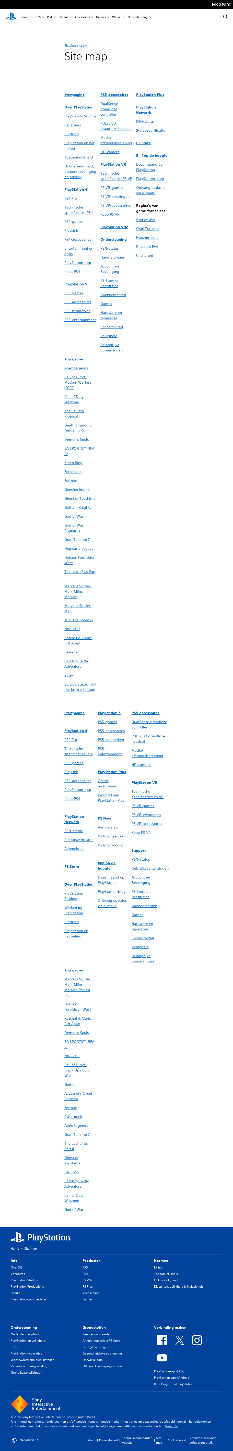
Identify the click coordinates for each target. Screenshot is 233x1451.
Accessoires (82, 17)
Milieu (158, 1267)
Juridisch (71, 134)
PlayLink (71, 230)
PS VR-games (111, 187)
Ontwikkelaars (93, 1360)
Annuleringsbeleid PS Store (102, 1340)
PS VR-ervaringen (115, 196)
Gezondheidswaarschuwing (102, 1353)
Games (24, 17)
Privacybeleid (108, 1440)
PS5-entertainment (80, 320)
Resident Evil (147, 246)
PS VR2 (87, 1280)
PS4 (49, 17)
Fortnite (70, 480)
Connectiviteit (111, 327)
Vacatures (72, 125)
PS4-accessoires (77, 239)
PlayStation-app (77, 262)
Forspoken (72, 471)
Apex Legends (76, 368)
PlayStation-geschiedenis (28, 1299)
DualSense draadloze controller (109, 109)
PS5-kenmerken (77, 311)
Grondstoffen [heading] (94, 1327)
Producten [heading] (92, 1260)
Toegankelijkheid (78, 157)
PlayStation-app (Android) (172, 1377)
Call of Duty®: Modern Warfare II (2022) (79, 382)
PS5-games (74, 293)
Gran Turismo (147, 228)
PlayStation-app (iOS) (169, 1371)
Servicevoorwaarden (97, 1334)
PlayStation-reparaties (26, 1353)
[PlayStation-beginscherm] (11, 17)
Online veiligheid (166, 1280)
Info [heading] (14, 1260)
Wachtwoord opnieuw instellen (32, 1360)
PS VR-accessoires (115, 205)
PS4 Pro (70, 198)
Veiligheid (109, 336)
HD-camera (110, 152)
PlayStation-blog (150, 178)
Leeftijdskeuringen (96, 1347)
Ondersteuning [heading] (24, 1327)
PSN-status (109, 248)
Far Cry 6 (71, 1172)
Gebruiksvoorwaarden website (137, 1440)
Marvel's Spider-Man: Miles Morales (78, 591)
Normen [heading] (161, 1260)
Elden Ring (73, 462)
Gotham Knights (77, 507)
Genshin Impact (77, 489)
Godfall (70, 1084)
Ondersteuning (138, 17)
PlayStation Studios (80, 116)
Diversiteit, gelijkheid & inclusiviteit (178, 1286)
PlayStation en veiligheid (28, 1340)
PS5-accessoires (77, 302)
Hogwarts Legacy (78, 548)
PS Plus (63, 17)
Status (15, 1347)
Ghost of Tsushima (80, 498)
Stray (68, 675)
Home (15, 1248)
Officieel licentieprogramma (102, 1366)
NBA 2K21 (72, 1056)
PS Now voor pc (111, 845)
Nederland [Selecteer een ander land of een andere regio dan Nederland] (25, 1440)
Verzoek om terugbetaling (29, 1366)
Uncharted (144, 255)
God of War (145, 219)
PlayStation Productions (27, 1286)
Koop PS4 (72, 271)
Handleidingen (112, 257)
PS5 (38, 17)
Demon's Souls (76, 439)
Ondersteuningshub (25, 1334)
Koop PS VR (110, 214)
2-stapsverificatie (150, 130)
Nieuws (101, 17)
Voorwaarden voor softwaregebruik (203, 1440)
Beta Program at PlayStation (173, 1384)
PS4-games (74, 221)
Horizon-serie (147, 237)
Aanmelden (74, 848)
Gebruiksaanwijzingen (150, 868)
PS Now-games (110, 836)
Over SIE (16, 1267)
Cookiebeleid (177, 1440)
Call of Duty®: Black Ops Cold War (77, 1070)
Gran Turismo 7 (77, 539)
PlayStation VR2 (114, 227)
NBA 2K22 (72, 629)
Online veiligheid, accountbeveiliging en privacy (80, 171)
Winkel (116, 17)
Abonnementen (113, 294)
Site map (159, 1440)
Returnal (71, 652)
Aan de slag (108, 827)
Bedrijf (15, 1293)
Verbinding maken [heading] (170, 1327)
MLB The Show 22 (78, 620)
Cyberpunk (73, 1116)
